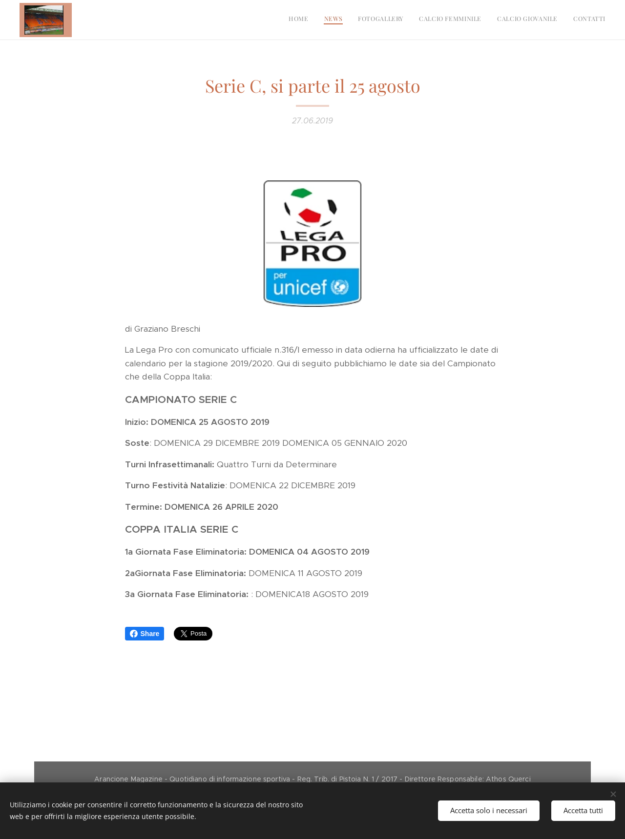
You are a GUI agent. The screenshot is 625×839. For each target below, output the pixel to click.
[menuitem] (530, 20)
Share (145, 634)
